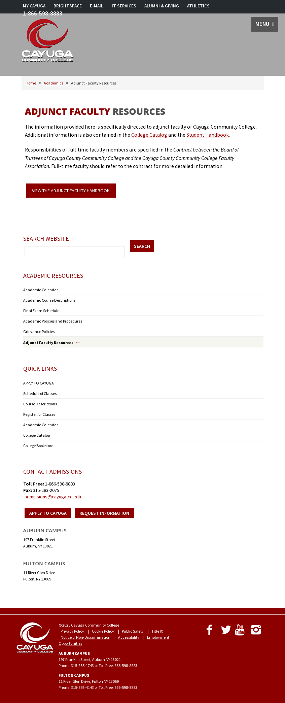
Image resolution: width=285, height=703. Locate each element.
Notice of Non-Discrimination (85, 637)
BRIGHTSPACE (68, 6)
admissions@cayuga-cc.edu (53, 497)
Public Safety (133, 631)
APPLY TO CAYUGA (38, 383)
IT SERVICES (124, 6)
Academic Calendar (40, 289)
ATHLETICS (198, 6)
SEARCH (142, 246)
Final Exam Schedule (41, 310)
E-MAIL (96, 6)
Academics (53, 83)
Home (31, 83)
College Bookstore (38, 445)
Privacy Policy (72, 631)
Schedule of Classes (40, 393)
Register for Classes (39, 414)
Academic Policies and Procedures (52, 321)
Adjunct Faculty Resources (48, 342)
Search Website (46, 238)
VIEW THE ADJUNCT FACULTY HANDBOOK (71, 191)
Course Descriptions (40, 403)
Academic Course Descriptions (49, 300)
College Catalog (149, 135)
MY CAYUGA (34, 6)
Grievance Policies (39, 331)
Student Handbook (207, 135)
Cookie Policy (103, 631)
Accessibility (128, 637)
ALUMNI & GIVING (161, 6)
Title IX (157, 631)
